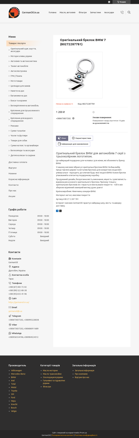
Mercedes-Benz (18, 374)
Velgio (14, 411)
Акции (12, 196)
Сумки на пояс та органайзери (24, 145)
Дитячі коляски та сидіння (23, 155)
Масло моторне (50, 370)
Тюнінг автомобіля (19, 66)
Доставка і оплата (18, 162)
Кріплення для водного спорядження (22, 119)
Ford (13, 397)
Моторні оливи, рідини (21, 56)
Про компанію (81, 374)
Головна (52, 12)
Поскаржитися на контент (62, 435)
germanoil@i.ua (15, 311)
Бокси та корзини (19, 100)
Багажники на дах (19, 96)
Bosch (14, 408)
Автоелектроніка (19, 71)
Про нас (12, 190)
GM (12, 394)
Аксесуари (109, 12)
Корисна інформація (19, 179)
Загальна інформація (84, 370)
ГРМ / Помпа (16, 76)
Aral (13, 380)
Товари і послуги (17, 43)
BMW (13, 377)
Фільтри (83, 12)
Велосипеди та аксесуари (23, 150)
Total (13, 384)
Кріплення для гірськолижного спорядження (25, 111)
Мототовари (16, 81)
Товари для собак (19, 140)
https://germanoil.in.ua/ (19, 302)
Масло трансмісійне (52, 374)
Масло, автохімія (67, 12)
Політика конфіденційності (86, 435)
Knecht (14, 404)
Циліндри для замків (20, 86)
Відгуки (12, 168)
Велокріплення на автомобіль (25, 105)
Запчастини (95, 12)
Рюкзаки (14, 126)
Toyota (14, 391)
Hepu (13, 401)
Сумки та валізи (18, 131)
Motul (13, 387)
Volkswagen (16, 370)
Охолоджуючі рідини (53, 377)
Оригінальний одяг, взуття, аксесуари (23, 50)
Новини (12, 173)
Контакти (13, 185)
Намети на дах (17, 91)
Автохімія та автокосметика (24, 61)
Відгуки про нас (82, 377)
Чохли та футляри (19, 135)
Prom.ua (83, 433)
